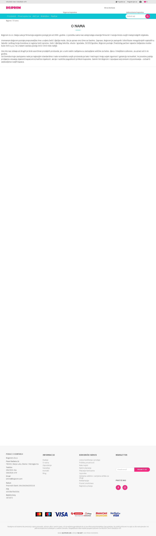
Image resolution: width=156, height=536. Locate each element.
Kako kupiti (83, 465)
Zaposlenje (47, 465)
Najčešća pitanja (86, 486)
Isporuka (82, 473)
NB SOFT (80, 533)
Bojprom (9, 21)
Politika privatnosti (86, 463)
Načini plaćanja (85, 468)
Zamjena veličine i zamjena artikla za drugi (94, 477)
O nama (46, 463)
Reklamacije (84, 481)
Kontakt (46, 471)
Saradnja (46, 468)
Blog (44, 473)
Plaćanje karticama (87, 471)
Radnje (45, 460)
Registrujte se (132, 2)
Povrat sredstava (86, 483)
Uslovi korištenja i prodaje (89, 460)
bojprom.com (66, 533)
